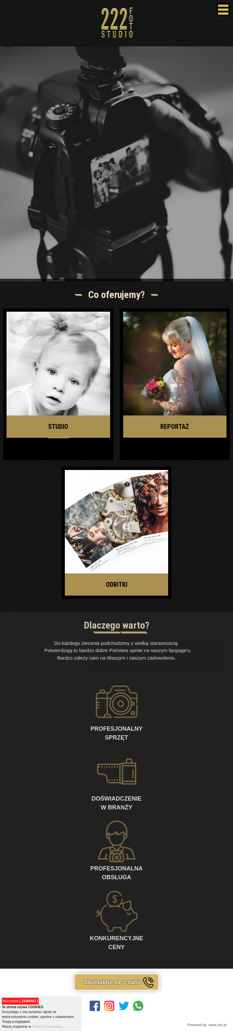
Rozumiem (20, 1001)
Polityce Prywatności (47, 1026)
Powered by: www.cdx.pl (207, 1025)
